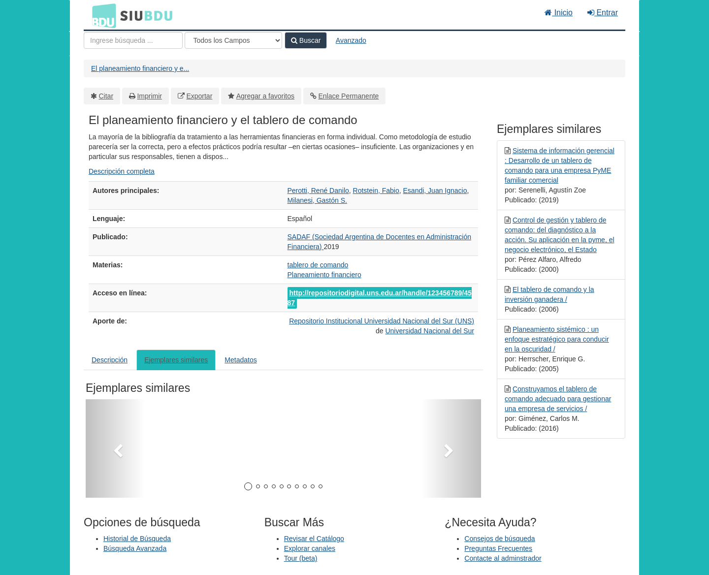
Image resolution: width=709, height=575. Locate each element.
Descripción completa (122, 171)
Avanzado (351, 40)
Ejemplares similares (176, 360)
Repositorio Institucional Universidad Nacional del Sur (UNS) (381, 321)
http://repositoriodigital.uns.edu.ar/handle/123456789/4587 (380, 298)
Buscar (306, 40)
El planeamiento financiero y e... (140, 68)
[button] (115, 448)
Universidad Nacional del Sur (429, 331)
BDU (101, 15)
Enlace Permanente (348, 96)
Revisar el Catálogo (314, 539)
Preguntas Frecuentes (498, 548)
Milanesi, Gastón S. (317, 200)
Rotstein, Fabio (376, 190)
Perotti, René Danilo (318, 190)
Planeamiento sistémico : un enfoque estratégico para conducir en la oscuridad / (557, 339)
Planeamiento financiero (324, 275)
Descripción (110, 360)
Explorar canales (309, 548)
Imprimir (149, 96)
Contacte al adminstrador (502, 558)
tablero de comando (318, 265)
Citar (106, 96)
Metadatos (241, 360)
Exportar (199, 96)
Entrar (602, 12)
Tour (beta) (301, 558)
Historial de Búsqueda (137, 539)
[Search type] (233, 40)
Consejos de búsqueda (499, 539)
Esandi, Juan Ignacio (435, 190)
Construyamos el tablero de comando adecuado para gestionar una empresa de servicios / (558, 399)
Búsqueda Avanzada (134, 548)
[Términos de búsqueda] (133, 40)
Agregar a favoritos (265, 96)
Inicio (559, 12)
